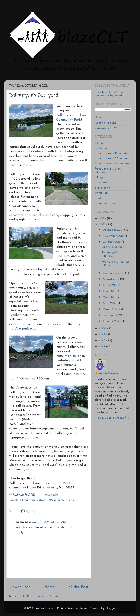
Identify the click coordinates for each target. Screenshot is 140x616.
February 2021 (113, 315)
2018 (102, 340)
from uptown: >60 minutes (112, 163)
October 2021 (112, 241)
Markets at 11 (74, 356)
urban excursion (105, 203)
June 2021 (110, 291)
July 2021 (109, 285)
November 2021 (114, 235)
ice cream (101, 182)
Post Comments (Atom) (42, 596)
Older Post (78, 587)
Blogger (110, 608)
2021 (102, 224)
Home (49, 587)
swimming (101, 192)
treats (98, 198)
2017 (102, 346)
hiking (70, 500)
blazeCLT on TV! (106, 128)
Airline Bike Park (113, 247)
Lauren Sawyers (107, 373)
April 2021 (110, 303)
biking (24, 500)
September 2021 (114, 273)
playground (102, 187)
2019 (102, 334)
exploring (101, 148)
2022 (103, 218)
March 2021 (111, 309)
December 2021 (113, 229)
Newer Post (19, 587)
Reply (19, 532)
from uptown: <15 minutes (112, 153)
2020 (103, 328)
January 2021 (112, 321)
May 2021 (110, 297)
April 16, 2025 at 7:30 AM (49, 522)
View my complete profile (112, 417)
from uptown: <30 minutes (46, 500)
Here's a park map (23, 328)
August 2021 (111, 279)
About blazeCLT (105, 122)
